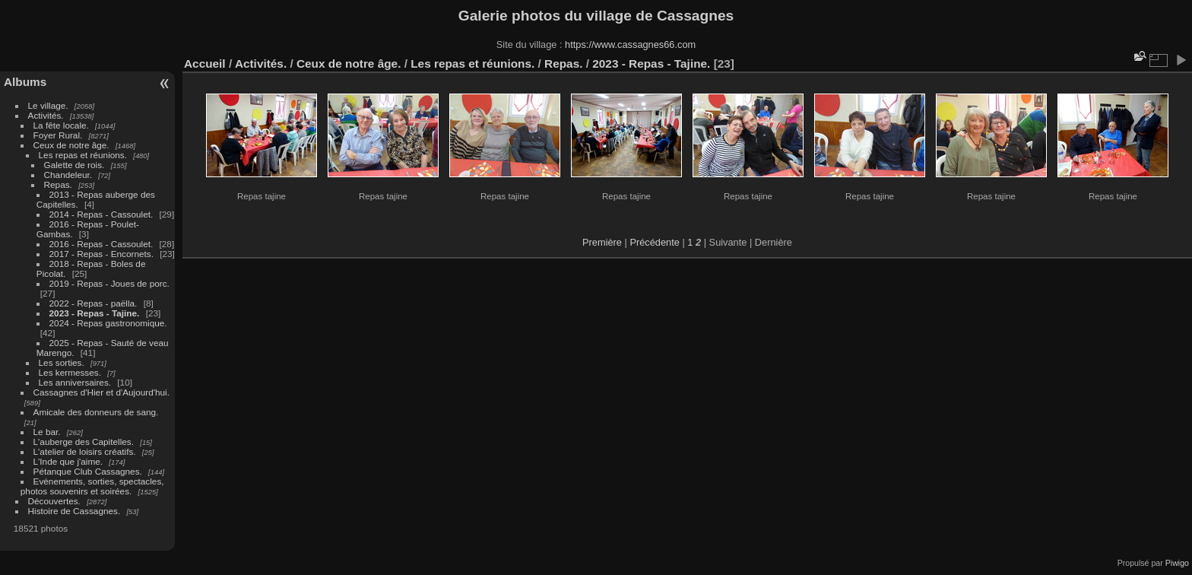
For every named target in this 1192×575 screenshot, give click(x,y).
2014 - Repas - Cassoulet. (101, 214)
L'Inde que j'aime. (68, 461)
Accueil (205, 63)
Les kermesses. (70, 372)
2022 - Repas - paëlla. (93, 303)
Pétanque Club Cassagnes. (87, 471)
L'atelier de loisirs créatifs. (84, 451)
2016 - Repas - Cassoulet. (101, 244)
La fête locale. (61, 125)
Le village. (48, 105)
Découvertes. (54, 501)
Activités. (46, 115)
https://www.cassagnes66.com (630, 44)
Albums (25, 81)
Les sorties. (61, 362)
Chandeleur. (68, 174)
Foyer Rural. (58, 135)
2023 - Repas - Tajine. (94, 313)
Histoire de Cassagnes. (74, 511)
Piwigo (1177, 562)
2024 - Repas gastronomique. (108, 323)
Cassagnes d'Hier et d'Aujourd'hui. (101, 392)
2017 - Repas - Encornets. (101, 254)
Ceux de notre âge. (71, 145)
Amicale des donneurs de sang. (96, 412)
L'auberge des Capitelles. (83, 441)
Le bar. (47, 432)
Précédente (654, 242)
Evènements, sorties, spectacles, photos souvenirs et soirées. (92, 486)
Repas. (58, 184)
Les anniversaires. (75, 382)
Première (602, 242)
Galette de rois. (74, 165)
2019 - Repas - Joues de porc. (109, 283)
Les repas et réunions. (83, 155)
